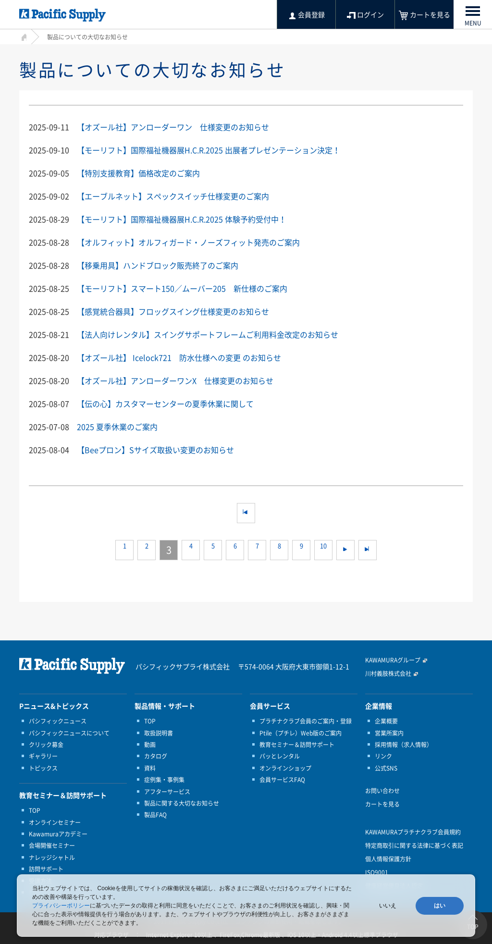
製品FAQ (155, 814)
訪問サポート (46, 869)
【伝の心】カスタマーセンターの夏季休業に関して (165, 403)
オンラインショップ (285, 768)
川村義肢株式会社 (388, 673)
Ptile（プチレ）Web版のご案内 (300, 733)
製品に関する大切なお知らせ (181, 803)
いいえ (387, 905)
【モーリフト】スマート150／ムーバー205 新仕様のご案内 (182, 288)
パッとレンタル (279, 756)
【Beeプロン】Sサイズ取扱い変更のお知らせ (155, 449)
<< (246, 513)
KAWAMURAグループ (392, 660)
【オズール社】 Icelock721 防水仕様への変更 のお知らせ (179, 357)
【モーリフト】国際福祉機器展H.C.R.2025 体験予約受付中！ (181, 219)
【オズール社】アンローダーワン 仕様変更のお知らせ (173, 127)
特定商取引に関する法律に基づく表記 (414, 845)
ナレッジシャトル (52, 857)
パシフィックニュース (57, 721)
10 (323, 550)
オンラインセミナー (55, 822)
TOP (34, 810)
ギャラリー (43, 756)
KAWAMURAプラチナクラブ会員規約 (413, 832)
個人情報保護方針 (388, 859)
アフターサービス (167, 791)
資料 (150, 768)
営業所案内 (389, 733)
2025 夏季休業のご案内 (117, 426)
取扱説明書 (158, 733)
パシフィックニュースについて (69, 733)
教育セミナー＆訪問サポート (296, 744)
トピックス (43, 768)
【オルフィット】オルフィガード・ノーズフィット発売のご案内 (188, 242)
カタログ (155, 756)
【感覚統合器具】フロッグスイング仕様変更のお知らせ (173, 311)
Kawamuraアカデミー (58, 834)
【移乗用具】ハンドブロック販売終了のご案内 (157, 265)
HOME (22, 35)
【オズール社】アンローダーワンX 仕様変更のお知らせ (175, 380)
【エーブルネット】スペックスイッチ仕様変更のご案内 (173, 196)
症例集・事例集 (164, 779)
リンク (383, 756)
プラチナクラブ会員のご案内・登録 (305, 721)
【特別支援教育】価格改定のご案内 (138, 173)
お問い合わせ (382, 790)
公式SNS (386, 768)
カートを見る (382, 804)
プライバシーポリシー (61, 905)
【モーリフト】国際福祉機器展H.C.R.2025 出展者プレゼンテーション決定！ (208, 150)
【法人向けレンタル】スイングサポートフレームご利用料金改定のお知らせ (207, 334)
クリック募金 (46, 744)
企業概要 (386, 721)
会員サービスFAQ (282, 779)
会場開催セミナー (52, 845)
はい (439, 905)
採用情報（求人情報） (403, 744)
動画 (150, 744)
